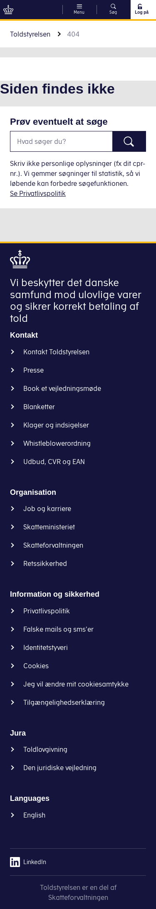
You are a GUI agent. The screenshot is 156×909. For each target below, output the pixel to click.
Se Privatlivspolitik (38, 193)
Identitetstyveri (45, 647)
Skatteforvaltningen (53, 545)
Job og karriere (47, 508)
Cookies (36, 665)
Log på (141, 9)
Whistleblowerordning (57, 443)
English (34, 815)
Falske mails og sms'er (58, 629)
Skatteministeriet (49, 527)
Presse (33, 370)
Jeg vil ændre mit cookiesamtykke (76, 684)
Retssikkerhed (45, 563)
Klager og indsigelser (56, 425)
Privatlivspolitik (46, 611)
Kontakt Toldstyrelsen (56, 352)
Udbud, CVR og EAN (54, 461)
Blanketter (39, 406)
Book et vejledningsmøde (62, 388)
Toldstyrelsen (30, 34)
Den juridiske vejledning (60, 767)
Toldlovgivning (45, 749)
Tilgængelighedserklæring (64, 702)
